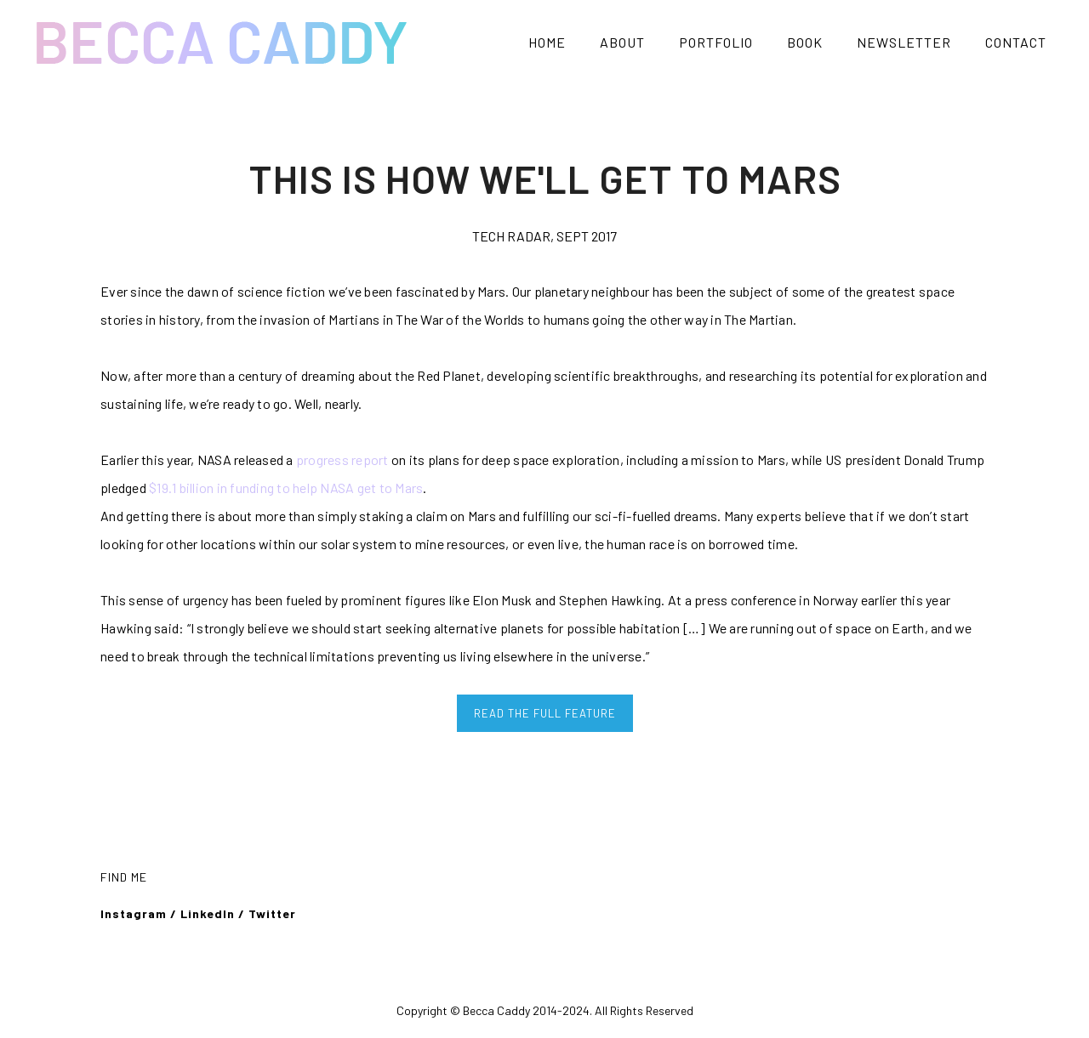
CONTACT (1015, 42)
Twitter (273, 913)
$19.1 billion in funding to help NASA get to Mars (286, 487)
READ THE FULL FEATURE (545, 713)
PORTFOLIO (716, 42)
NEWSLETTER (904, 42)
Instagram (133, 913)
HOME (547, 42)
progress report (342, 459)
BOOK (805, 42)
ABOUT (622, 42)
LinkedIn (207, 913)
